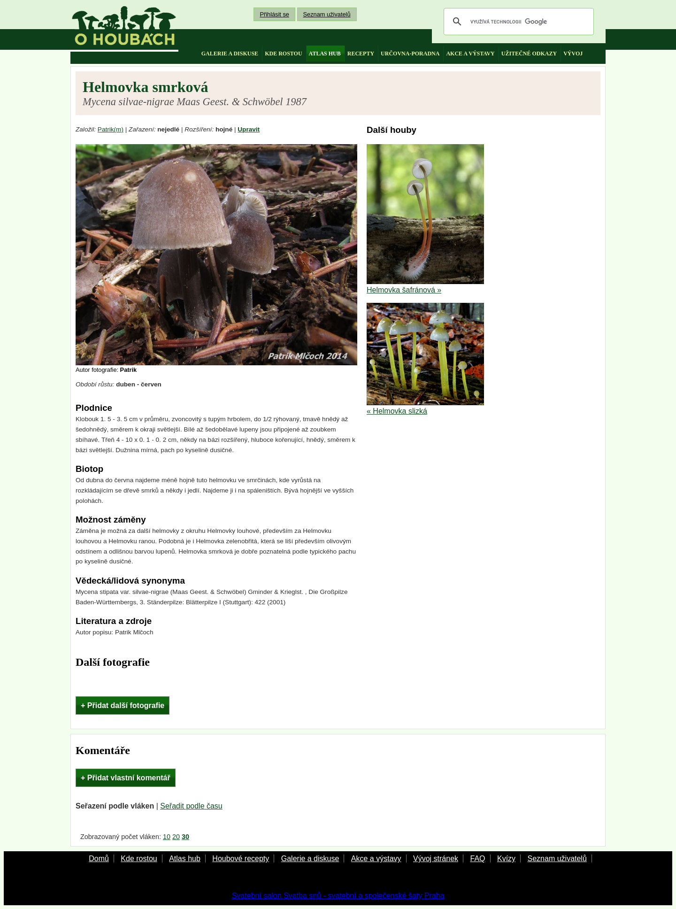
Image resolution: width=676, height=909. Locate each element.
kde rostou (283, 53)
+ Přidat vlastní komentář (125, 778)
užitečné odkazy (529, 53)
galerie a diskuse (229, 53)
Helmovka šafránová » (404, 290)
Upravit (249, 129)
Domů (99, 859)
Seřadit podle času (191, 806)
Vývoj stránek (435, 859)
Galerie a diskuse (310, 859)
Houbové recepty (240, 859)
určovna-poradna (410, 53)
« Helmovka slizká (397, 411)
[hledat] (517, 21)
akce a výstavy (470, 53)
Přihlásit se (274, 14)
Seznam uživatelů (327, 14)
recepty (360, 53)
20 (176, 836)
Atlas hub (184, 859)
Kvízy (506, 859)
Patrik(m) (110, 129)
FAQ (477, 859)
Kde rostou (139, 859)
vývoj (573, 53)
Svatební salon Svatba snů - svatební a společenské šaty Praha (338, 896)
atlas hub (325, 53)
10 (166, 836)
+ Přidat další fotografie (122, 705)
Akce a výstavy (376, 859)
